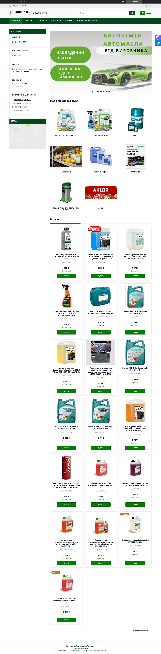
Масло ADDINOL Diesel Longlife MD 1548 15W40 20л (100, 312)
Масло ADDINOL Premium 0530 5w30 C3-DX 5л (66, 428)
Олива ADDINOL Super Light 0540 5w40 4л (135, 369)
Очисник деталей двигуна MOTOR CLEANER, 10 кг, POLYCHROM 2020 (135, 257)
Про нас (43, 21)
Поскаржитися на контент (77, 650)
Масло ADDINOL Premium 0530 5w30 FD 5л (135, 312)
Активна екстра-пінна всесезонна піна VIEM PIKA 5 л (101, 485)
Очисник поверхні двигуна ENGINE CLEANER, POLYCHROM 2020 (66, 313)
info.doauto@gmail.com (23, 103)
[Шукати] (132, 13)
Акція (100, 208)
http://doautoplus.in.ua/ (22, 100)
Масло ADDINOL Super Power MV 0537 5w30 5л (100, 428)
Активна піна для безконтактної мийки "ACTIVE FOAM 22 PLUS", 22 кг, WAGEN (66, 370)
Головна (16, 21)
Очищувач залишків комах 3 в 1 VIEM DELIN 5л (135, 541)
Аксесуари (135, 172)
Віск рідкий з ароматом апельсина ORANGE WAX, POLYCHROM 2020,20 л (135, 429)
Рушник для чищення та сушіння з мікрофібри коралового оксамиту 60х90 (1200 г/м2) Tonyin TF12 (100, 371)
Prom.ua (92, 646)
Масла (136, 136)
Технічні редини (101, 172)
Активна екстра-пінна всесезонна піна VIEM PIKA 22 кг (66, 601)
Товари (28, 21)
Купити (66, 276)
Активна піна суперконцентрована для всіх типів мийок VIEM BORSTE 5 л (66, 543)
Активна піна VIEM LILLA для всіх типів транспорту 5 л (135, 484)
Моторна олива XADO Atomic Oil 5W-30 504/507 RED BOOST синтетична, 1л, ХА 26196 (66, 485)
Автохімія (66, 172)
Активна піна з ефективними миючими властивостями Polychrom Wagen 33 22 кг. (101, 257)
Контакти (56, 21)
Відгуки (69, 21)
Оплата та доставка (87, 21)
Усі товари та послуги (141, 630)
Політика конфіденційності (96, 650)
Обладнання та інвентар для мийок (66, 209)
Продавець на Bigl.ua (80, 648)
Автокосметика (100, 136)
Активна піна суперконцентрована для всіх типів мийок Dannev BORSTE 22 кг (101, 543)
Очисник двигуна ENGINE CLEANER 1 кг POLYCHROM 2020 (66, 257)
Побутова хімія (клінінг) (66, 136)
